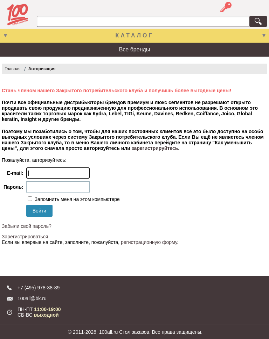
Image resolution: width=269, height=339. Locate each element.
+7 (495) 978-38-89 (39, 287)
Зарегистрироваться (25, 236)
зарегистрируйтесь (155, 148)
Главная (13, 68)
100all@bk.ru (32, 298)
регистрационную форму (149, 242)
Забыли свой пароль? (26, 226)
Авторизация (42, 68)
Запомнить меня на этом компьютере (76, 199)
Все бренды (134, 49)
